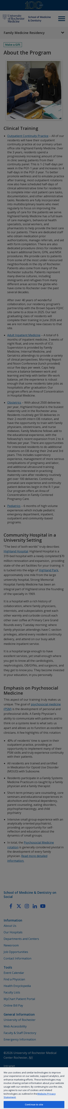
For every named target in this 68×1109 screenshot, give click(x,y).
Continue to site (34, 1104)
